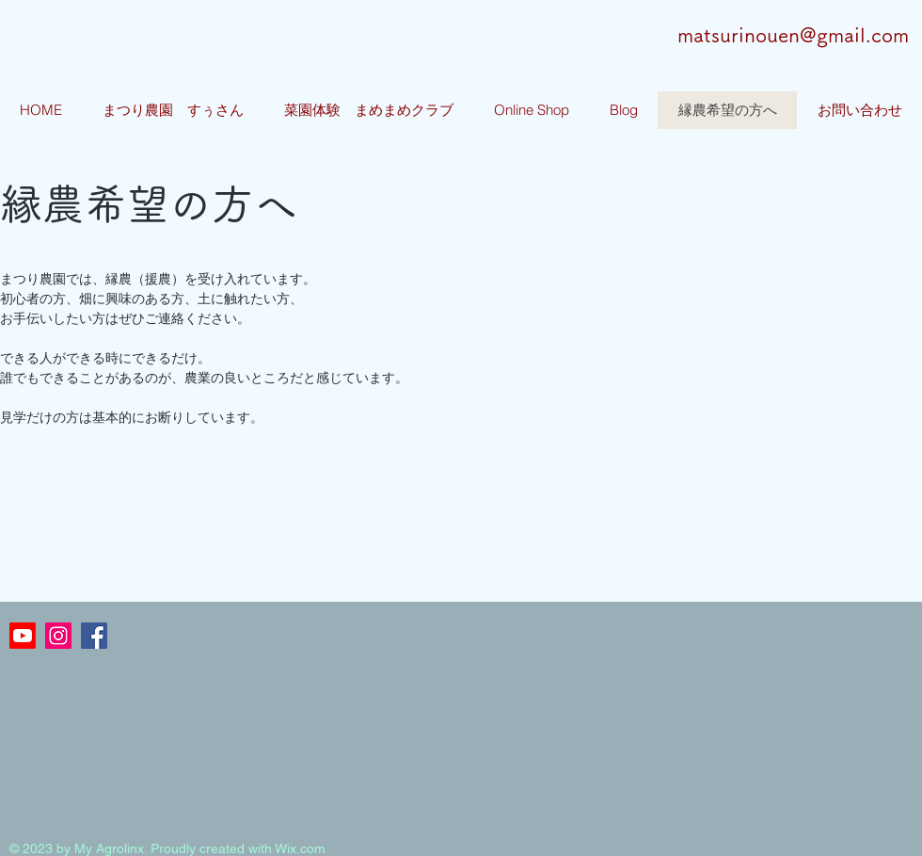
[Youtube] (22, 635)
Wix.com (300, 848)
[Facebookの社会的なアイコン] (94, 635)
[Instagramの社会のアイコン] (58, 635)
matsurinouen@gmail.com (793, 35)
